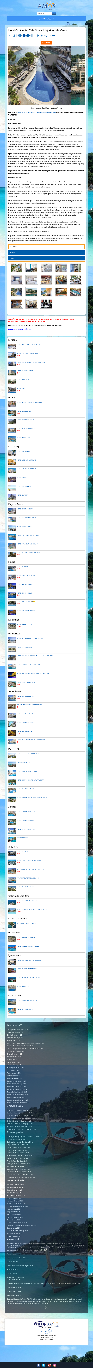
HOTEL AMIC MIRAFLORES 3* (26, 469)
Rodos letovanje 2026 (14, 1073)
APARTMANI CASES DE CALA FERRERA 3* (46, 871)
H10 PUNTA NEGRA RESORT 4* (27, 923)
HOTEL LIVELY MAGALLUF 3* (46, 577)
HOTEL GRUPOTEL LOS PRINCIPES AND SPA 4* (32, 797)
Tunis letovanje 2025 (14, 1220)
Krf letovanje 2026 (13, 1059)
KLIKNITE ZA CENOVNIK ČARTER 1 (20, 329)
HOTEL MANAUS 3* (23, 379)
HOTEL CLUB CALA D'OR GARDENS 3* (46, 862)
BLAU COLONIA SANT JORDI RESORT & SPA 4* (46, 911)
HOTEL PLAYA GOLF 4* (24, 526)
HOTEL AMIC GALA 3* (24, 451)
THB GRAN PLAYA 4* (23, 762)
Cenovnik (46, 43)
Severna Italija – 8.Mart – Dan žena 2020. (20, 1155)
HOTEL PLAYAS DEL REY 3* (25, 722)
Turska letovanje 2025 (14, 1078)
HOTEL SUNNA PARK (23, 437)
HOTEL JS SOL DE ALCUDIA (26, 829)
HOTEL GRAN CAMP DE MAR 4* (27, 1000)
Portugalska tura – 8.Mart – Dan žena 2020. (21, 1177)
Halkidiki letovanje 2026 (15, 1032)
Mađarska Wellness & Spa (15, 1187)
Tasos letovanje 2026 (14, 1057)
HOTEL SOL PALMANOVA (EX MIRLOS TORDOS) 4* (33, 673)
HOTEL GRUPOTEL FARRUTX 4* (27, 771)
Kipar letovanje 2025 (13, 1209)
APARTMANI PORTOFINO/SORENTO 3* (46, 706)
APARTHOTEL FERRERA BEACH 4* (28, 878)
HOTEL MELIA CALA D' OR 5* (26, 887)
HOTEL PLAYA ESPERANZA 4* (26, 820)
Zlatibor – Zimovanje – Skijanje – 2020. (19, 1126)
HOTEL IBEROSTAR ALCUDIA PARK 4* (29, 754)
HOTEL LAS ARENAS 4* (24, 486)
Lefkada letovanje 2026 (14, 1065)
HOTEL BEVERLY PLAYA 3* (25, 420)
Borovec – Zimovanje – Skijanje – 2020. (20, 1116)
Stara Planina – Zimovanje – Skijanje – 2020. (21, 1129)
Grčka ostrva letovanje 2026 (16, 1051)
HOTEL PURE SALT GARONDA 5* (27, 544)
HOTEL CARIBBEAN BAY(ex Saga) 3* (46, 355)
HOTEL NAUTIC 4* (22, 495)
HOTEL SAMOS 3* (46, 568)
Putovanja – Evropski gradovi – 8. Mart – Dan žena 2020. (25, 1136)
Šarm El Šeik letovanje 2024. (16, 1204)
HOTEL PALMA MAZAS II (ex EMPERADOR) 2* (46, 363)
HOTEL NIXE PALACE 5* (46, 626)
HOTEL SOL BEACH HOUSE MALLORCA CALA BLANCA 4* (35, 656)
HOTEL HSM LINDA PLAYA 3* (46, 430)
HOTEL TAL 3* (46, 390)
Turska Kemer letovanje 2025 (16, 1084)
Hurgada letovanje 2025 (15, 1201)
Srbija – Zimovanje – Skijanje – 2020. (19, 1121)
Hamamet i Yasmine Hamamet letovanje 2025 (22, 1225)
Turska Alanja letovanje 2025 (16, 1081)
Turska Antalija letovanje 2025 (17, 1089)
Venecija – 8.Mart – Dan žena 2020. (19, 1164)
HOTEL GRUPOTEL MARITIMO (26, 811)
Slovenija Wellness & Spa (15, 1185)
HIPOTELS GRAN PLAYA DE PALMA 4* (29, 535)
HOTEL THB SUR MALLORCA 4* (46, 902)
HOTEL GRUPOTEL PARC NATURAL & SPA (30, 780)
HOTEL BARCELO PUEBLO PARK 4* (46, 554)
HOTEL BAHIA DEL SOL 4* (25, 713)
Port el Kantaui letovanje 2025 (17, 1223)
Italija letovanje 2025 (13, 1212)
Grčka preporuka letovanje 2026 (17, 1029)
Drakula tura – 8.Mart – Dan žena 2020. (20, 1174)
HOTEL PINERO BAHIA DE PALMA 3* (28, 344)
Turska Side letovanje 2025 (16, 1097)
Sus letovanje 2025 (13, 1228)
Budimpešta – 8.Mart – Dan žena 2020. (20, 1142)
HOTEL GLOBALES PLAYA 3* (46, 697)
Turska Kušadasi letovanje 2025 (17, 1100)
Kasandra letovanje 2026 (15, 1038)
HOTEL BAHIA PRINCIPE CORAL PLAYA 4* (30, 638)
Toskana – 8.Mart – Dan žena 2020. (18, 1169)
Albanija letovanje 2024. (15, 1217)
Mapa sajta (46, 19)
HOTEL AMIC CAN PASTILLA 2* (26, 460)
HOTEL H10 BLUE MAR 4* (25, 1009)
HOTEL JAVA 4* (21, 477)
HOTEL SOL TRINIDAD (46, 603)
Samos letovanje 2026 (14, 1076)
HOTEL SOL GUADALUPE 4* (26, 610)
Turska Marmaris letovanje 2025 (17, 1095)
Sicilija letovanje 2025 (14, 1214)
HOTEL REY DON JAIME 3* (46, 732)
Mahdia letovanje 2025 (14, 1233)
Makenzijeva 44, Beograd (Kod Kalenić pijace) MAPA (46, 1331)
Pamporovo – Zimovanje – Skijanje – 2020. (21, 1118)
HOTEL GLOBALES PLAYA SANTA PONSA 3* (46, 741)
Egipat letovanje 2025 (14, 1198)
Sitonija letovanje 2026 (14, 1035)
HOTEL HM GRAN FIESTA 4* (26, 509)
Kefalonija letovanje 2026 (15, 1067)
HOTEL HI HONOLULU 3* (46, 594)
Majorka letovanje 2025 (14, 1193)
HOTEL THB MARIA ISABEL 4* (26, 517)
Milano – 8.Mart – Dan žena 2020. (18, 1158)
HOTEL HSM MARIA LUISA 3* (46, 939)
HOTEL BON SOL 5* (23, 986)
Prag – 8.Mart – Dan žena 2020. (17, 1145)
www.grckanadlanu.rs (14, 1295)
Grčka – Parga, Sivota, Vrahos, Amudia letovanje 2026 (25, 1048)
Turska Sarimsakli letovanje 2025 (18, 1103)
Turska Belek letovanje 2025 (16, 1086)
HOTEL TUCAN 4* (46, 853)
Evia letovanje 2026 (13, 1062)
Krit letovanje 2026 (13, 1070)
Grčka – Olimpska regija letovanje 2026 (20, 1046)
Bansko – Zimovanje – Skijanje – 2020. (19, 1113)
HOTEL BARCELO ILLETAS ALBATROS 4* (30, 960)
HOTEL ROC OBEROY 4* (46, 412)
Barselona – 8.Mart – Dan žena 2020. (19, 1172)
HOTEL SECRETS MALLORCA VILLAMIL (29, 402)
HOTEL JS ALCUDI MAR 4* (25, 789)
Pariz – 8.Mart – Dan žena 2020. (17, 1150)
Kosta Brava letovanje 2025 (16, 1195)
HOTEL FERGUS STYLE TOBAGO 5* (28, 664)
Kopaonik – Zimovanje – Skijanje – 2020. (20, 1124)
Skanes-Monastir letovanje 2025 (17, 1231)
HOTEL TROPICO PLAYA (24, 647)
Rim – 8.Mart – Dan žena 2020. (17, 1161)
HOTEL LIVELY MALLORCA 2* (46, 683)
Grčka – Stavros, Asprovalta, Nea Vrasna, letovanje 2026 (25, 1043)
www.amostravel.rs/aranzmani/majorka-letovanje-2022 (37, 112)
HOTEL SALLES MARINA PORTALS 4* (29, 946)
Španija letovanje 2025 (14, 1190)
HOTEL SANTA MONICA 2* (46, 372)
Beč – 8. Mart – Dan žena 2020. (17, 1139)
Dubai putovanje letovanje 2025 (17, 1206)
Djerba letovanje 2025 (14, 1236)
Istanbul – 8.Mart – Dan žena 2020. (18, 1147)
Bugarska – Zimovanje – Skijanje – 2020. (20, 1110)
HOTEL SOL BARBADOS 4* (25, 584)
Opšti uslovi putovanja (14, 1287)
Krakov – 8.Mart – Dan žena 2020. (18, 1153)
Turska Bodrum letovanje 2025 (17, 1092)
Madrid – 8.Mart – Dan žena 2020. (18, 1166)
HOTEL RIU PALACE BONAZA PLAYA (28, 977)
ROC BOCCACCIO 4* (23, 838)
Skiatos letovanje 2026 (14, 1054)
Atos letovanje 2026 (13, 1040)
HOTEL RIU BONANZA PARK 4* (27, 969)
